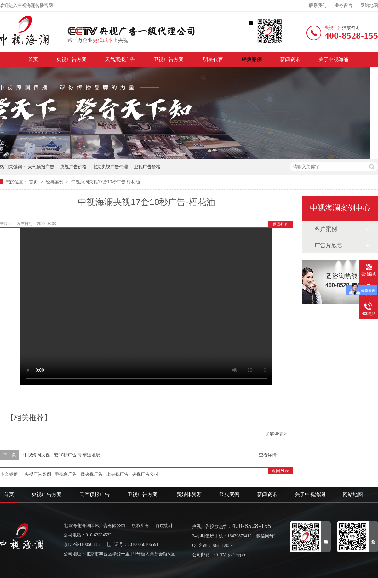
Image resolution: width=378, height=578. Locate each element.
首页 (33, 59)
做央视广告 (92, 474)
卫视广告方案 (169, 59)
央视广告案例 (38, 474)
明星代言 (213, 59)
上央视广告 (117, 474)
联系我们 (318, 5)
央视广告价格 (73, 166)
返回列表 (280, 224)
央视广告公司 (145, 474)
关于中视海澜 (333, 59)
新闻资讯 (290, 59)
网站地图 (369, 5)
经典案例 (252, 59)
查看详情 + (269, 454)
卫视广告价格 (147, 166)
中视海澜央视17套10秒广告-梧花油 (105, 181)
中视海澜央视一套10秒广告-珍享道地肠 (61, 454)
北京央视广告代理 (110, 166)
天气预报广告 (120, 59)
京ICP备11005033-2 (82, 544)
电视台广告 (66, 474)
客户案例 (325, 229)
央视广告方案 (71, 59)
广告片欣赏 (328, 245)
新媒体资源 (189, 494)
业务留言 (343, 5)
